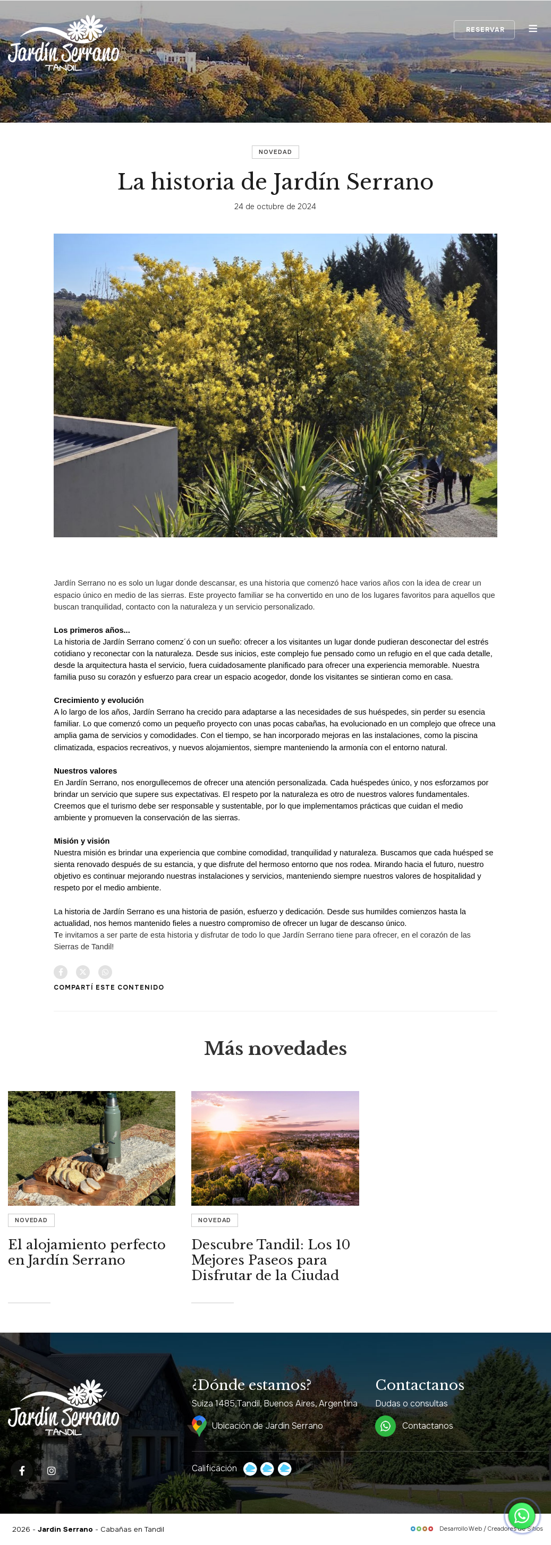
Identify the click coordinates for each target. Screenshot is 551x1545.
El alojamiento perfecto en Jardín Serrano (87, 1252)
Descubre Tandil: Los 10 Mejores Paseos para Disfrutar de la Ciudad (270, 1260)
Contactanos (414, 1426)
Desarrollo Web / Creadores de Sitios (476, 1528)
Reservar (484, 29)
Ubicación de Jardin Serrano (257, 1426)
